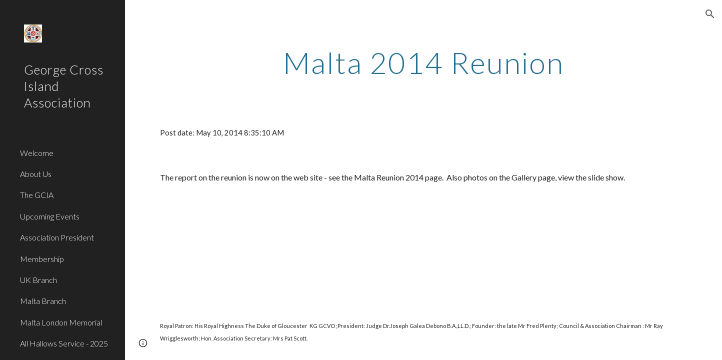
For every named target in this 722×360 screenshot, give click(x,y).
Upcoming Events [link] (50, 216)
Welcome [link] (37, 153)
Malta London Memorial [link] (61, 322)
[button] (710, 14)
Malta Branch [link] (43, 301)
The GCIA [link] (37, 195)
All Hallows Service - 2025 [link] (64, 343)
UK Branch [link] (38, 279)
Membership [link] (42, 259)
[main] (424, 62)
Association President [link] (57, 237)
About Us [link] (36, 173)
